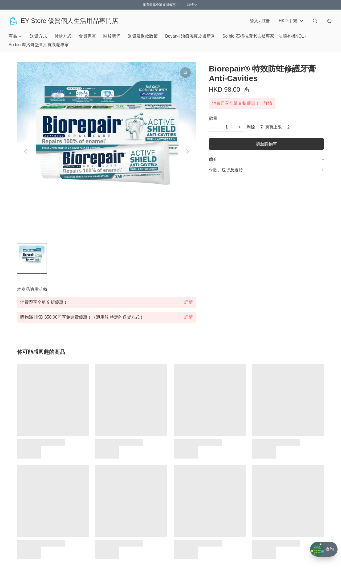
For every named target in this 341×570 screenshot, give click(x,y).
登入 (260, 20)
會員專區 (87, 36)
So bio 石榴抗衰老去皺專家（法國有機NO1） (265, 36)
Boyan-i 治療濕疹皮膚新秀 (190, 36)
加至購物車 (266, 144)
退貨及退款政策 (143, 36)
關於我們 (111, 36)
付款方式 (62, 36)
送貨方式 (38, 36)
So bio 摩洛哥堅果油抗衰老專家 (39, 44)
